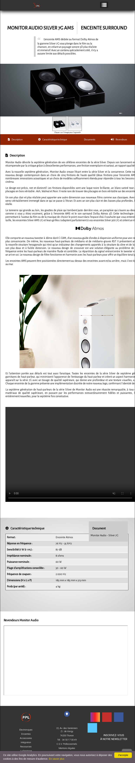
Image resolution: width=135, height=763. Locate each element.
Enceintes (26, 734)
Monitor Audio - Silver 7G (104, 535)
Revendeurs (119, 139)
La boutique (26, 750)
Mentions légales (67, 748)
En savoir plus (56, 758)
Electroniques (25, 729)
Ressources (26, 746)
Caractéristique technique (52, 139)
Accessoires (26, 738)
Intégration (26, 742)
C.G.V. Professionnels (67, 744)
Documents (89, 139)
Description (15, 139)
